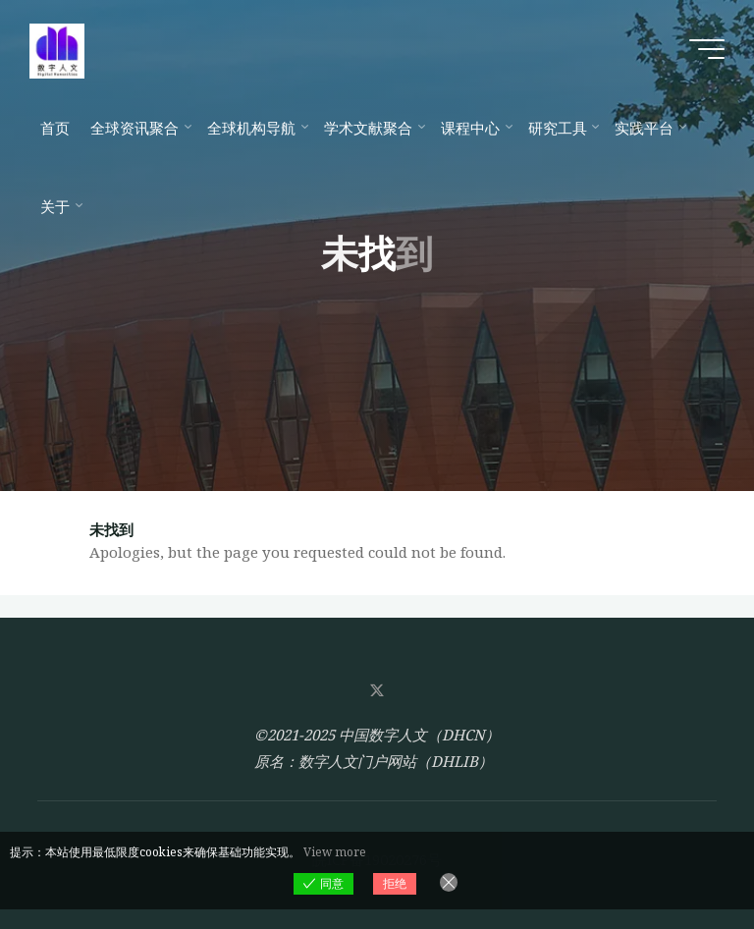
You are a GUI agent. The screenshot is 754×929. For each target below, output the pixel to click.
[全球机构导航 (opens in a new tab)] (254, 127)
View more (334, 852)
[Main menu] (707, 49)
